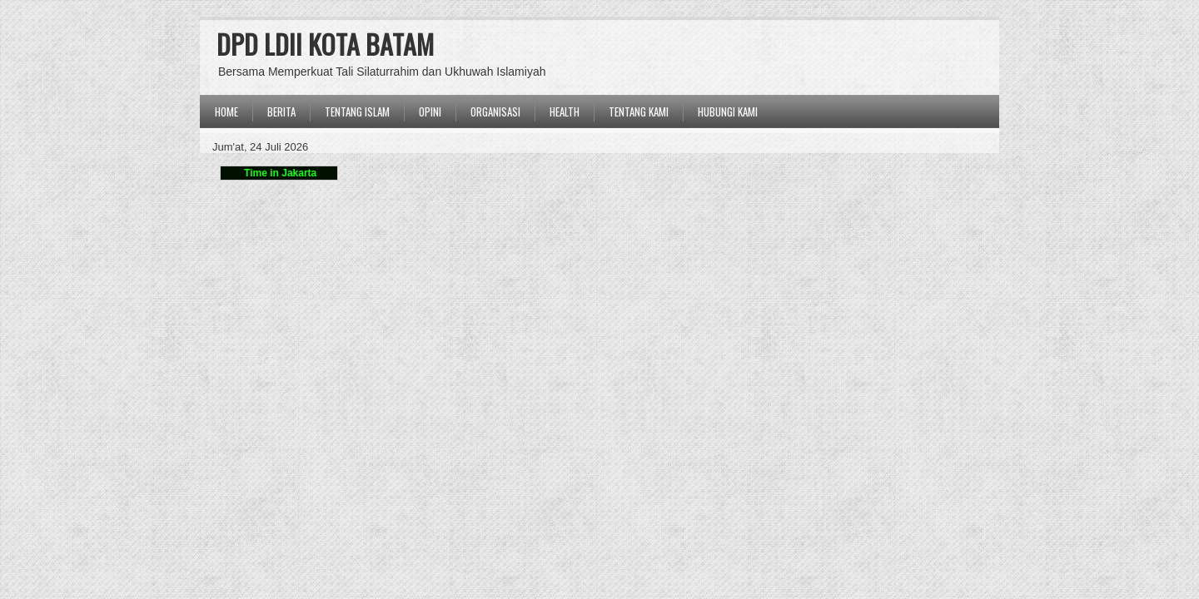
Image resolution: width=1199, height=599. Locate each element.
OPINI (430, 111)
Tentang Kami (639, 111)
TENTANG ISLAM (357, 111)
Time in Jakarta (279, 173)
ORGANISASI (495, 111)
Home (226, 111)
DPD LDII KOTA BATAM (325, 43)
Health (565, 111)
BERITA (281, 111)
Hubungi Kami (728, 111)
